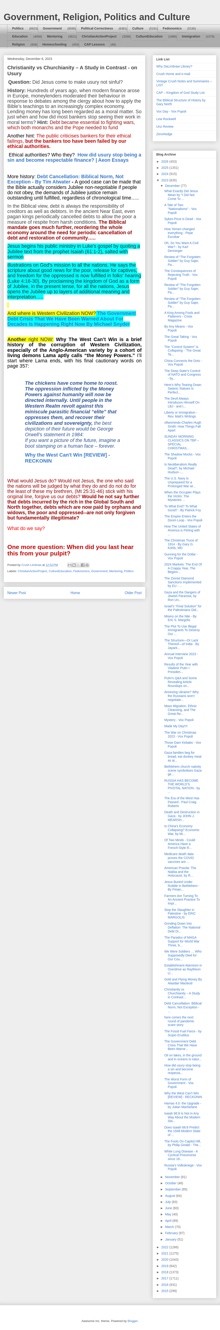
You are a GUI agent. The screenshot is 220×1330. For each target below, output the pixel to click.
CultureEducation (149, 36)
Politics (18, 28)
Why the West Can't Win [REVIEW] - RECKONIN (183, 1095)
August (170, 1196)
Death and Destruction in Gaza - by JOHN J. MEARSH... (182, 816)
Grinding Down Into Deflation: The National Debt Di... (182, 927)
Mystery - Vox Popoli (179, 720)
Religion (18, 44)
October (171, 1183)
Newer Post (16, 593)
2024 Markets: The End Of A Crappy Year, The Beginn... (183, 568)
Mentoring (55, 36)
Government (52, 28)
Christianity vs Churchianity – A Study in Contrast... (182, 993)
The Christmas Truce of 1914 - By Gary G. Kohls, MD (181, 544)
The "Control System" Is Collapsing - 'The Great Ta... (182, 350)
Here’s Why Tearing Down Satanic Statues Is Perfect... (182, 388)
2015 (165, 1291)
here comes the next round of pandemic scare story (179, 1021)
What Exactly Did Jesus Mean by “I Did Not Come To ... (181, 195)
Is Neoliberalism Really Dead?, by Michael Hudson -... (180, 468)
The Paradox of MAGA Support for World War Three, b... (182, 941)
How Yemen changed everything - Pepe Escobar (179, 233)
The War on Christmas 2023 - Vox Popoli (180, 734)
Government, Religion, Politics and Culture (97, 17)
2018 (165, 1272)
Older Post (133, 593)
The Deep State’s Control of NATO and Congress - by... (182, 374)
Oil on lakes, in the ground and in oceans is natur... (183, 1057)
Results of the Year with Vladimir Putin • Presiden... (181, 668)
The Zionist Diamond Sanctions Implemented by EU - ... (182, 582)
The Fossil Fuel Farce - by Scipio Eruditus (183, 1033)
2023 (165, 180)
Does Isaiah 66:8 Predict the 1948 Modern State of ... (182, 1131)
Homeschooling (54, 44)
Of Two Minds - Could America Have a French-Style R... (179, 844)
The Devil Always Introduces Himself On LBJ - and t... (182, 402)
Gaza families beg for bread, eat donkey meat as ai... (182, 756)
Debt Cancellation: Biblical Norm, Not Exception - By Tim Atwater (65, 179)
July (168, 1202)
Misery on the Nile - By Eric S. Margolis (180, 618)
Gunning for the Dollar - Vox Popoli (181, 556)
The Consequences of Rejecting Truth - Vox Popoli (181, 274)
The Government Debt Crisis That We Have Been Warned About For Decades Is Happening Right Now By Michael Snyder (71, 319)
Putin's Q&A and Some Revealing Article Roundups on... (180, 682)
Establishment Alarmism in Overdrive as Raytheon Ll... (183, 969)
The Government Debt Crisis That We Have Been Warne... (180, 1045)
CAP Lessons (94, 44)
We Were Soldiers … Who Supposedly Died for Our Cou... (183, 955)
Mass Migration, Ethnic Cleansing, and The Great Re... (180, 710)
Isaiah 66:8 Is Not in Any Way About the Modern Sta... (182, 1117)
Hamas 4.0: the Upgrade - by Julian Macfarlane (182, 1105)
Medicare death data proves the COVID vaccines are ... (179, 858)
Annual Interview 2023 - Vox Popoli (181, 656)
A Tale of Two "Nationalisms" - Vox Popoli (180, 209)
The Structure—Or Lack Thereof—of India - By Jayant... (181, 644)
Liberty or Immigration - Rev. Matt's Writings (180, 414)
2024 (165, 174)
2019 (165, 1266)
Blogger (132, 1321)
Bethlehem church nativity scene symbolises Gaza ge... (183, 770)
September (173, 1189)
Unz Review (164, 126)
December (173, 186)
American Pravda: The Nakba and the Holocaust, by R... (180, 872)
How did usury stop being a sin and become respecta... (182, 1069)
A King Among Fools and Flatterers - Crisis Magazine (181, 316)
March (170, 1227)
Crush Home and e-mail (173, 74)
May (168, 1214)
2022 (165, 1247)
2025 (165, 168)
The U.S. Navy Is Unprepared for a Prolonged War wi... (180, 482)
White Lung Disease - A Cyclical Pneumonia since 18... (181, 1155)
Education (20, 36)
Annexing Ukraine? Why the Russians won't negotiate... (181, 696)
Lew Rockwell (166, 119)
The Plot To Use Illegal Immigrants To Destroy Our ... (182, 630)
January (171, 1239)
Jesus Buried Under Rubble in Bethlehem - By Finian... (182, 885)
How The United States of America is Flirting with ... (182, 530)
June (169, 1208)
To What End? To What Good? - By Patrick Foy (182, 508)
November (173, 1177)
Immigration (191, 36)
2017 (165, 1278)
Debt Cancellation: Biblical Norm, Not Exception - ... (183, 1007)
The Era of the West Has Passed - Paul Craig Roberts (181, 802)
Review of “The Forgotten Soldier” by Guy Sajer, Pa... (182, 261)
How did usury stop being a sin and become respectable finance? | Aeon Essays (74, 157)
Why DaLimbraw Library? (174, 66)
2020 (165, 1259)
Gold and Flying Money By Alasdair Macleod (183, 981)
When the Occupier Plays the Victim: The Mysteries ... (182, 496)
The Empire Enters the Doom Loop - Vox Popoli (183, 518)
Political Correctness (97, 28)
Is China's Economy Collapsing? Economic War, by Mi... (182, 830)
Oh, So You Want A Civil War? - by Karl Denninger (181, 247)
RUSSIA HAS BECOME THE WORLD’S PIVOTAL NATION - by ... (182, 786)
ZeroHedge (164, 134)
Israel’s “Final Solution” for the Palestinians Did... (182, 608)
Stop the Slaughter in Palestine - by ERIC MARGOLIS (180, 913)
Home (75, 593)
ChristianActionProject (99, 36)
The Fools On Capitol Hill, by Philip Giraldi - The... (182, 1143)
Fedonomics (172, 28)
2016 (165, 1285)
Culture (137, 28)
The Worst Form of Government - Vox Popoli (179, 1083)
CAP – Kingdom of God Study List (180, 92)
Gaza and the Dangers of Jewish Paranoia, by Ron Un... (182, 596)
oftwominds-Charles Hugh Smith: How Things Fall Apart (182, 426)
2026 (165, 161)
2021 (165, 1253)
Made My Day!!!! (176, 726)
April (168, 1220)
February (172, 1233)
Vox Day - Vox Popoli (171, 111)
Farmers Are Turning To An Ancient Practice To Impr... (182, 899)
